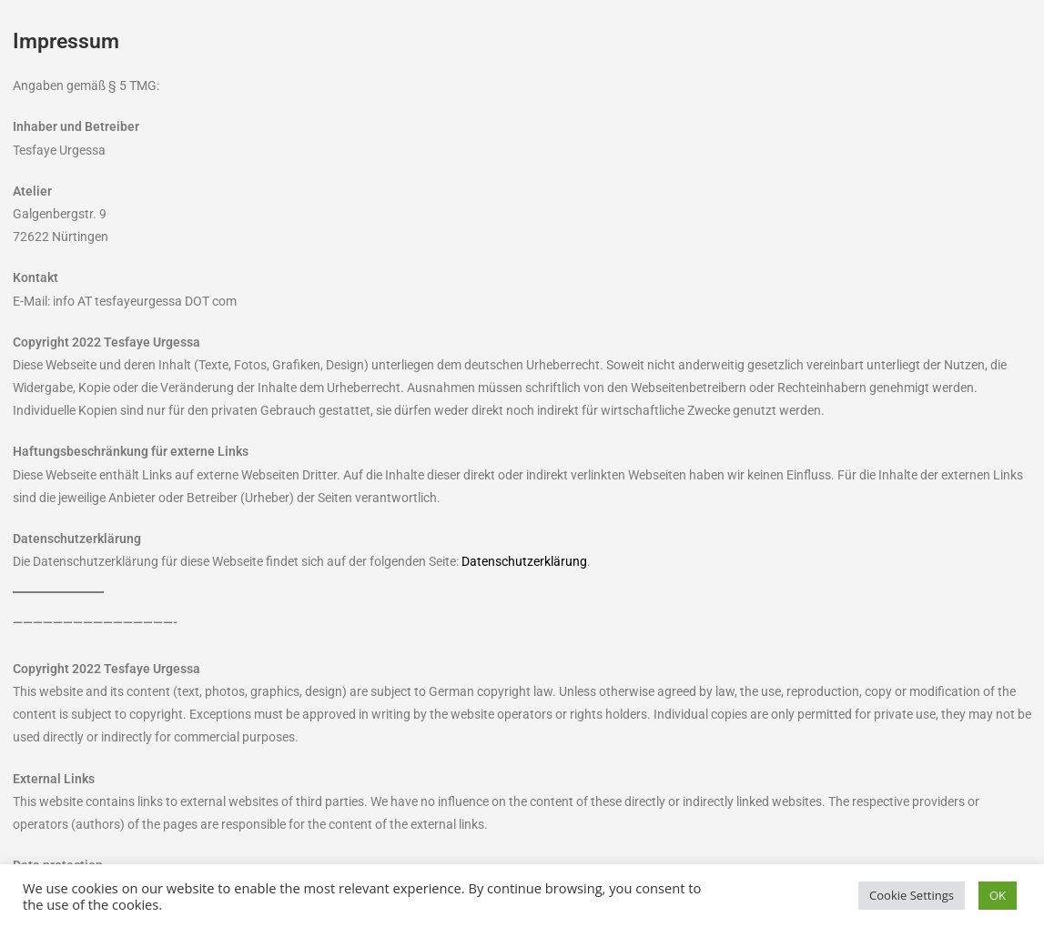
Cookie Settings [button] (911, 895)
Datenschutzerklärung (524, 561)
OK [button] (997, 895)
